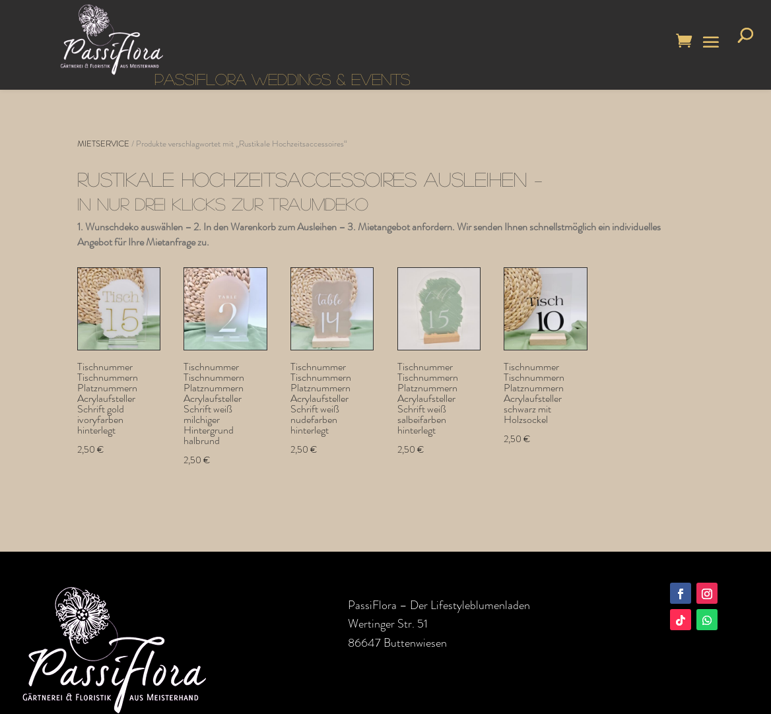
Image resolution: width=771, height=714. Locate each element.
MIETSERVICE (103, 143)
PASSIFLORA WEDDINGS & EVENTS (282, 78)
